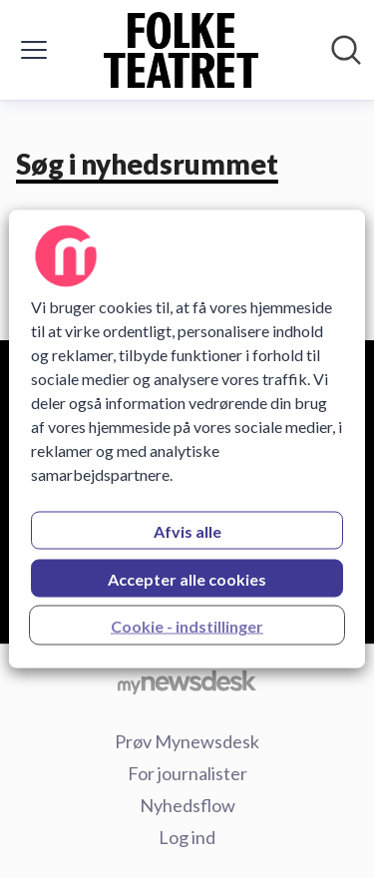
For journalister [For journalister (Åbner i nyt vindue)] (187, 773)
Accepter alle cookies (187, 579)
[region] (186, 439)
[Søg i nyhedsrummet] (346, 50)
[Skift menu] (34, 50)
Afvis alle (187, 531)
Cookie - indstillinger (187, 626)
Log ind (187, 837)
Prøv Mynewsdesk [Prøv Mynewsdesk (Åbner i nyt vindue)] (187, 741)
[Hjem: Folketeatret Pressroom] (181, 50)
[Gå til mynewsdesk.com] (187, 681)
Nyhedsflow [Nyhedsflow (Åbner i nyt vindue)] (187, 805)
